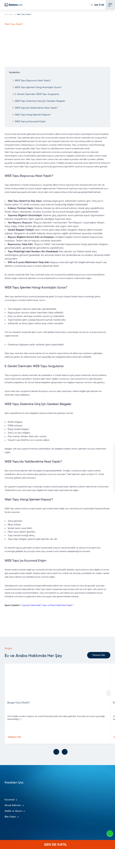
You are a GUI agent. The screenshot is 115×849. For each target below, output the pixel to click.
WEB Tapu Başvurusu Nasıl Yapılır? (33, 80)
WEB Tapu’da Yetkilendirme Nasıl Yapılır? (36, 108)
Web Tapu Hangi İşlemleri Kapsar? (33, 115)
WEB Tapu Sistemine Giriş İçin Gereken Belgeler (40, 101)
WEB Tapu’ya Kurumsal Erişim (30, 121)
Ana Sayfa (9, 14)
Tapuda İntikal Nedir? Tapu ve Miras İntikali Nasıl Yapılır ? (48, 605)
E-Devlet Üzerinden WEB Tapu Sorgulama (37, 94)
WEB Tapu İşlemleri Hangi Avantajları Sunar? (38, 87)
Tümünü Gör (98, 655)
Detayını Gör (26, 736)
